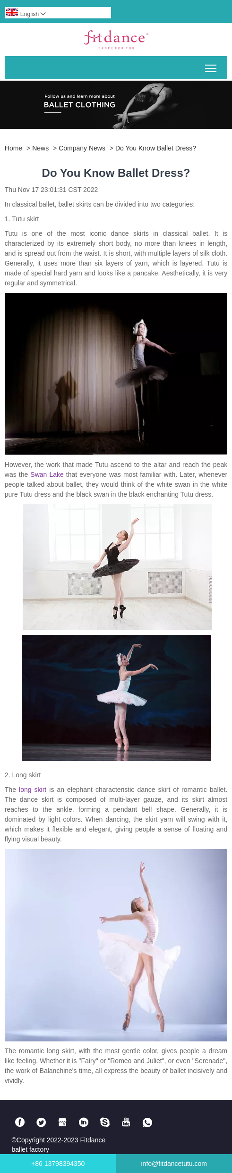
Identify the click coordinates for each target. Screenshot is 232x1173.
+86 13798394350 (58, 1163)
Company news (82, 148)
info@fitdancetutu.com (174, 1163)
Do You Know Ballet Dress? (155, 148)
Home (13, 148)
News (40, 148)
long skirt (32, 789)
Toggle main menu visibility (211, 65)
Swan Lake (46, 474)
